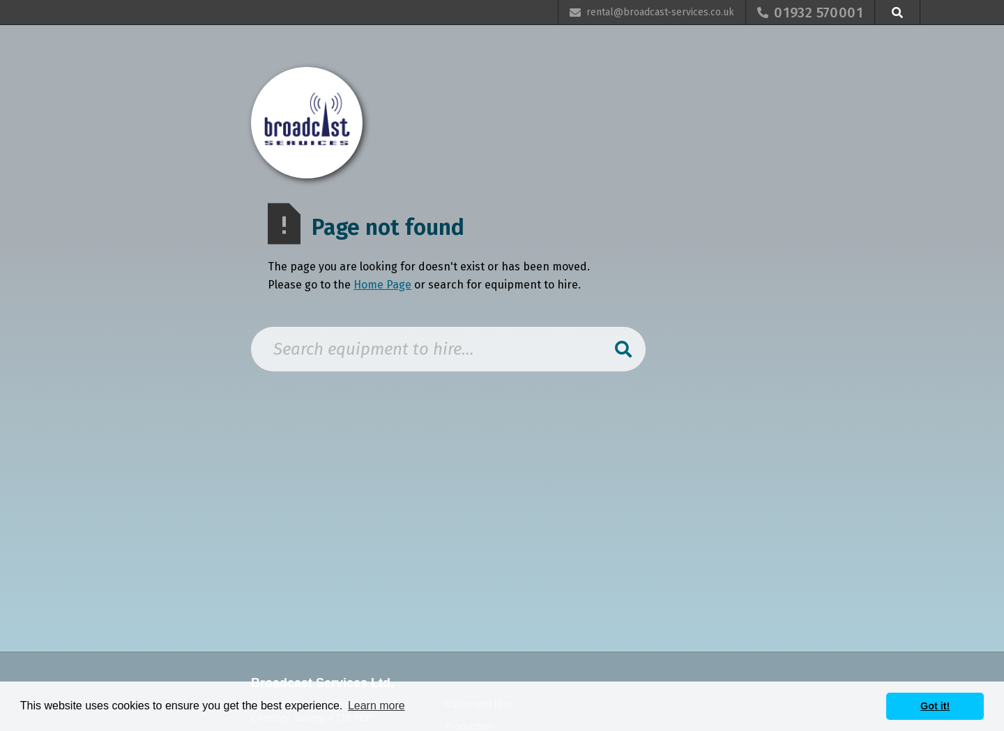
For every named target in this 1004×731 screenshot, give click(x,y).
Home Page (382, 284)
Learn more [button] (376, 705)
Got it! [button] (935, 705)
